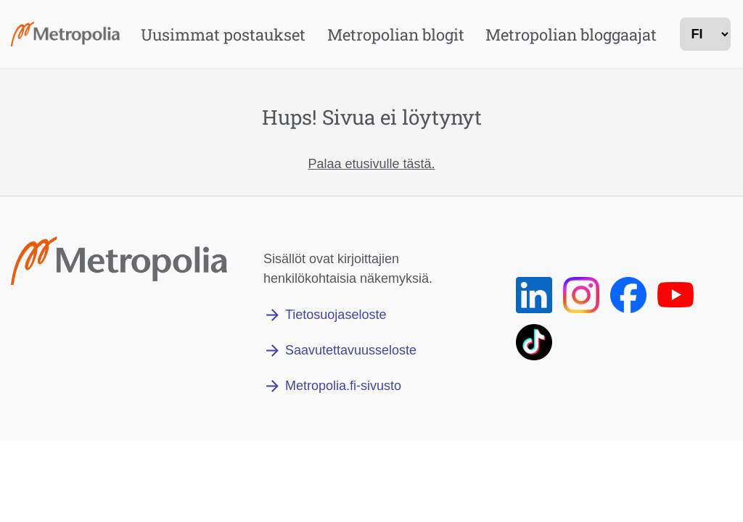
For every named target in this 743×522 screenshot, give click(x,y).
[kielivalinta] (705, 34)
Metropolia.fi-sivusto (343, 385)
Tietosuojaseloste (335, 314)
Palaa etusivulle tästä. (371, 164)
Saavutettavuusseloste (350, 350)
